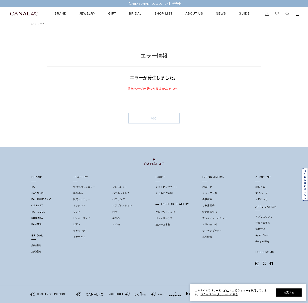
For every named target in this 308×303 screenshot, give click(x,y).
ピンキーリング (81, 218)
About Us (194, 13)
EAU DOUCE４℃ (41, 199)
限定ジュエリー (81, 199)
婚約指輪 (36, 245)
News (221, 13)
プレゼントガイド (165, 212)
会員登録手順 (262, 222)
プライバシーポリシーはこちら (219, 294)
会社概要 (207, 199)
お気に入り (261, 199)
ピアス (77, 224)
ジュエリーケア (164, 218)
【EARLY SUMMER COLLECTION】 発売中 (154, 3)
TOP (33, 24)
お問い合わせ (209, 224)
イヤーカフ (79, 236)
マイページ (261, 193)
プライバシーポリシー (214, 218)
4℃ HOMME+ (39, 212)
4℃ (33, 187)
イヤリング (79, 230)
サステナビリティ (212, 230)
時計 (115, 212)
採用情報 (207, 236)
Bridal (135, 13)
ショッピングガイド (166, 187)
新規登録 (260, 187)
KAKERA (36, 224)
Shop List (163, 13)
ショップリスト (211, 193)
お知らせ (207, 187)
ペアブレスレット (122, 205)
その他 (116, 224)
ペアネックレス (121, 193)
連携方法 (260, 229)
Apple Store (262, 235)
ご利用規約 (208, 205)
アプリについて (264, 216)
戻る (154, 118)
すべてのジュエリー (84, 187)
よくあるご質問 (164, 193)
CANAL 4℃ (37, 193)
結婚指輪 (36, 251)
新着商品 (78, 193)
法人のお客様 (162, 224)
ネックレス (79, 205)
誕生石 (116, 218)
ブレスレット (120, 187)
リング (77, 212)
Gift (112, 13)
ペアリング (119, 199)
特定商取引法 (209, 212)
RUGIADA (37, 218)
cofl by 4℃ (37, 205)
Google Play (262, 241)
